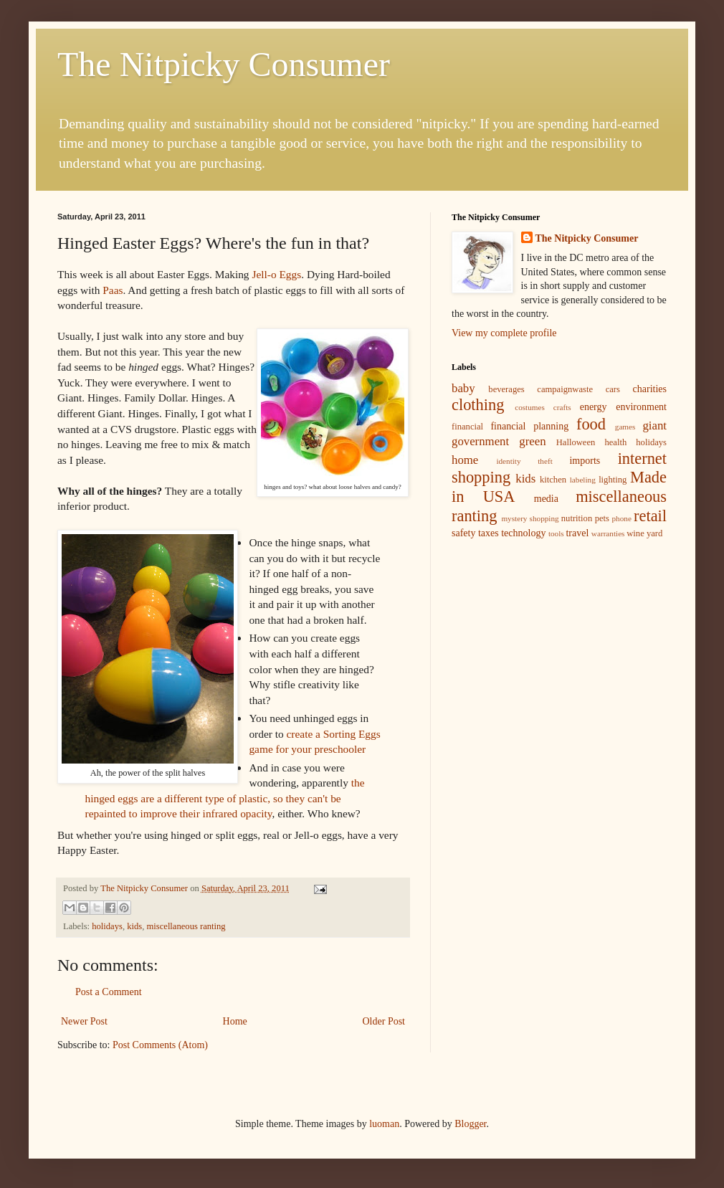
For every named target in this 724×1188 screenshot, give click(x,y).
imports (584, 460)
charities (650, 389)
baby (463, 388)
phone (622, 518)
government (480, 441)
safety (463, 533)
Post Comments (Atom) (160, 1045)
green (532, 441)
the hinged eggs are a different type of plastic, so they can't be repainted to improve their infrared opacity (225, 797)
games (625, 426)
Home (235, 1021)
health (615, 442)
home (465, 460)
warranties (608, 533)
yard (654, 533)
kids (134, 926)
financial (467, 427)
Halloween (576, 442)
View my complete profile (504, 333)
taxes (488, 533)
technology (523, 533)
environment (641, 406)
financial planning (529, 426)
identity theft (524, 461)
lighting (613, 480)
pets (602, 518)
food (591, 424)
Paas (113, 290)
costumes (530, 407)
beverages (506, 389)
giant (654, 425)
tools (556, 533)
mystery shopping (529, 518)
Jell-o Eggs (276, 274)
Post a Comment (108, 992)
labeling (583, 479)
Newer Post (84, 1021)
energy (593, 406)
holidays (107, 926)
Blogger (470, 1123)
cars (613, 389)
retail (650, 516)
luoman (384, 1123)
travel (577, 533)
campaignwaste (565, 389)
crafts (562, 407)
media (546, 498)
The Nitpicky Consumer (223, 64)
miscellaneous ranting (186, 926)
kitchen (553, 480)
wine (635, 533)
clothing (478, 405)
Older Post (384, 1021)
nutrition (576, 518)
